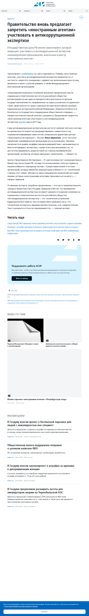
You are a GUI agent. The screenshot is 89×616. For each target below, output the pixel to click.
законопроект (67, 295)
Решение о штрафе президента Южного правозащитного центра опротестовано (42, 227)
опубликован (27, 74)
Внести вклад (21, 278)
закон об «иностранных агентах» (48, 295)
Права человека (29, 481)
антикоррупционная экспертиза (23, 295)
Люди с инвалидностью (32, 437)
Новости (10, 19)
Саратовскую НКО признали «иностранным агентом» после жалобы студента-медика (44, 223)
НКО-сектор (28, 64)
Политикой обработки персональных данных (21, 606)
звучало (22, 122)
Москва (14, 290)
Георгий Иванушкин (14, 64)
